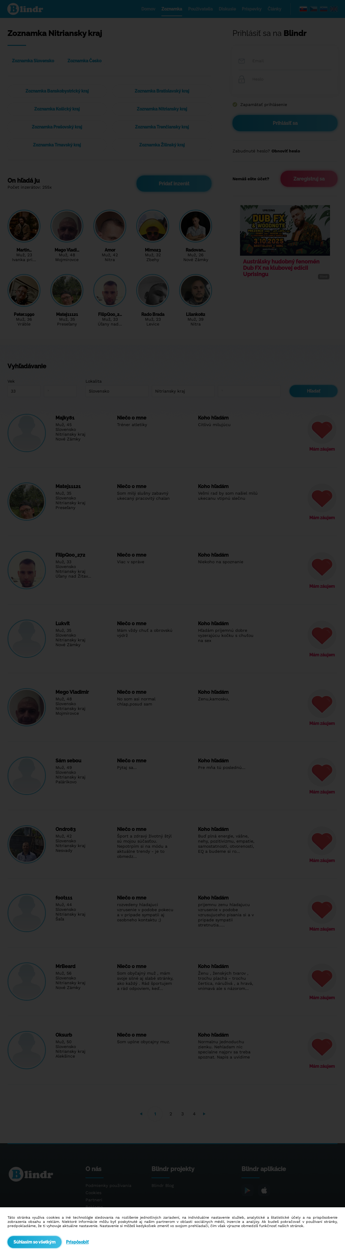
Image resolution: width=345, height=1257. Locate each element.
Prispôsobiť (77, 1242)
